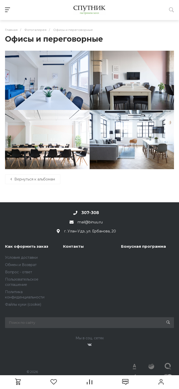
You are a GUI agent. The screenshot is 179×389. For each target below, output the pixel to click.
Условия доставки (21, 257)
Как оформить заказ (26, 246)
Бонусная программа (143, 246)
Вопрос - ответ (18, 272)
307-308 (90, 212)
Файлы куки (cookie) (23, 304)
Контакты (73, 246)
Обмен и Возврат (21, 265)
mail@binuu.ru (90, 222)
